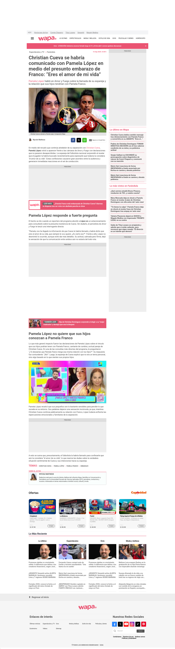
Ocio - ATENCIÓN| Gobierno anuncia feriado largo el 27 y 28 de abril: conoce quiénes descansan (87, 46)
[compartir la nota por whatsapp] (84, 140)
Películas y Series (101, 624)
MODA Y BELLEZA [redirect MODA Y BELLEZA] (90, 38)
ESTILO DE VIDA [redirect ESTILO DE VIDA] (104, 38)
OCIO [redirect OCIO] (114, 38)
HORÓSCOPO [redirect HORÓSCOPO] (140, 38)
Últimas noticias (35, 624)
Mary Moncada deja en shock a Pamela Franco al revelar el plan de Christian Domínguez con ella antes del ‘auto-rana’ (127, 200)
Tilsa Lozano (70, 33)
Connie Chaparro (56, 33)
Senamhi (81, 33)
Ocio (57, 624)
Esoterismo (33, 628)
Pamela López (36, 81)
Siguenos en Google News (97, 140)
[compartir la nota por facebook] (73, 140)
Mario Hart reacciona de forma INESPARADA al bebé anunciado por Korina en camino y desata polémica (125, 168)
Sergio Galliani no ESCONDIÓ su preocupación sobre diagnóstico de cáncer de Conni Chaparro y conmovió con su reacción (126, 158)
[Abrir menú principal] (32, 38)
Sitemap (58, 628)
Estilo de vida (86, 624)
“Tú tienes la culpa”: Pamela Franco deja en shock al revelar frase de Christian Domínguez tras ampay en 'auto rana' (127, 209)
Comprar (51, 526)
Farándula (51, 52)
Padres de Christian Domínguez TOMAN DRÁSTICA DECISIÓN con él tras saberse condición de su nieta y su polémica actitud (127, 147)
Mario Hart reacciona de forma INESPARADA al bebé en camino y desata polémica (127, 177)
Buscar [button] (140, 631)
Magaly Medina (92, 33)
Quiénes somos (140, 637)
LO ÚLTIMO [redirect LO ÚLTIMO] (63, 38)
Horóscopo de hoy (41, 33)
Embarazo (84, 466)
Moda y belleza (74, 624)
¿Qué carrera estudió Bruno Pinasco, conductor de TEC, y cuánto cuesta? (126, 192)
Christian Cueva (93, 148)
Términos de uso (128, 637)
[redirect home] (47, 38)
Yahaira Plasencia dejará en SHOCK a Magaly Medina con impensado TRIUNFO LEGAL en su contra (127, 218)
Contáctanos (117, 637)
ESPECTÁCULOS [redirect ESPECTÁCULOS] (75, 38)
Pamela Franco (72, 466)
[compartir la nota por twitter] (79, 140)
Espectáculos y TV (36, 52)
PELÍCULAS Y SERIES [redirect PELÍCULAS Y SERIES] (125, 38)
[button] (145, 46)
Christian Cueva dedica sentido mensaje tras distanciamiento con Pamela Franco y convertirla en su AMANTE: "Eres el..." (127, 137)
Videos (45, 628)
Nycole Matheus (39, 140)
